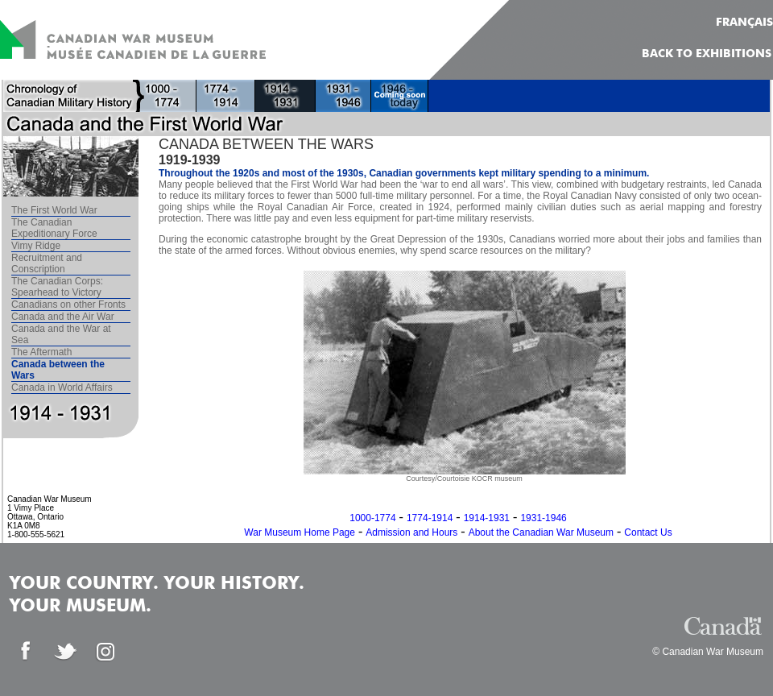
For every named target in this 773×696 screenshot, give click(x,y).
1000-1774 (372, 518)
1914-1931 (487, 518)
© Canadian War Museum (707, 651)
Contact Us (648, 532)
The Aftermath (41, 352)
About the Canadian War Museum (541, 532)
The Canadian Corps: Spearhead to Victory (57, 287)
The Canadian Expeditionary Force (54, 228)
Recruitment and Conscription (46, 263)
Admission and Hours (411, 532)
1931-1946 (543, 518)
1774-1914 (430, 518)
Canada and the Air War (62, 316)
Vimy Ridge (35, 245)
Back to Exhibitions (706, 54)
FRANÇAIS (744, 22)
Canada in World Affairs (62, 387)
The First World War (54, 210)
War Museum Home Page (299, 532)
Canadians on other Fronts (68, 304)
